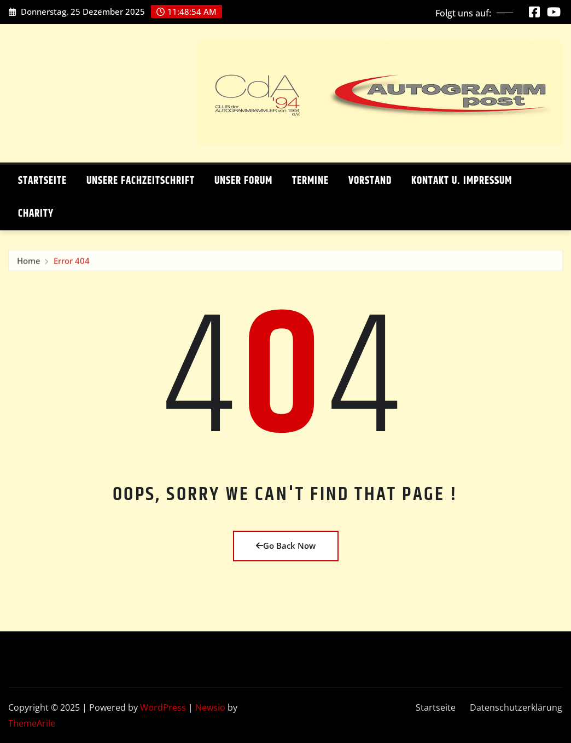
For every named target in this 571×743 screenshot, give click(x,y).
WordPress (163, 707)
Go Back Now (286, 545)
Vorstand (370, 181)
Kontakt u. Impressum (461, 181)
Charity (36, 214)
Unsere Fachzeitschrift (140, 181)
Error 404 (72, 262)
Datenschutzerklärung (516, 707)
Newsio (210, 707)
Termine (310, 181)
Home (28, 262)
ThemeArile (31, 723)
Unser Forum (243, 181)
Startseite (42, 181)
